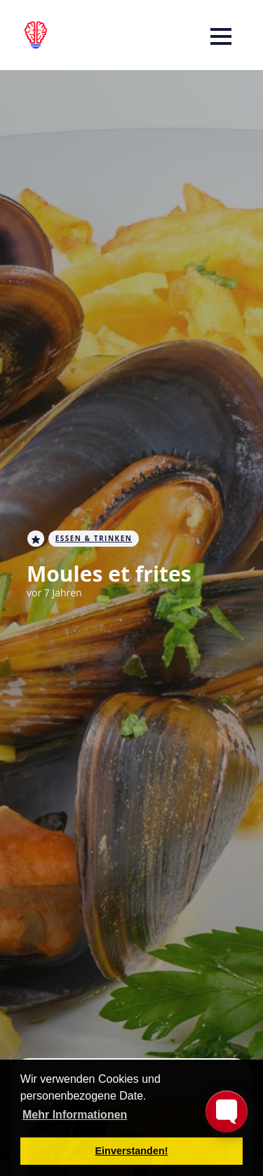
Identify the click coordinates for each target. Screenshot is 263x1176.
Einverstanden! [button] (131, 1150)
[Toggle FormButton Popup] (226, 1111)
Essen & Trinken (94, 538)
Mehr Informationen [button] (74, 1115)
